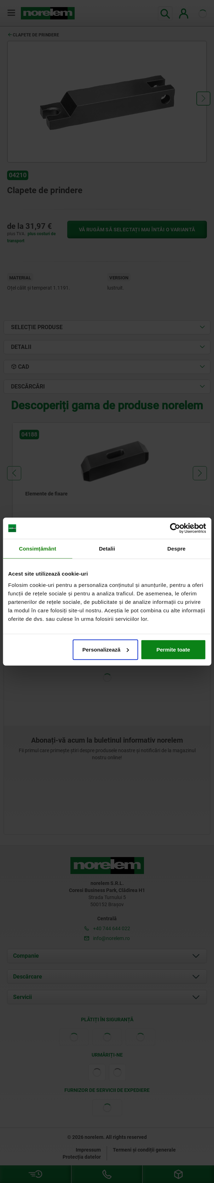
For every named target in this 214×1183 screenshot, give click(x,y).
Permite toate (173, 649)
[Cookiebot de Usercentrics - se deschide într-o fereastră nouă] (175, 528)
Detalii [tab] (107, 549)
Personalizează (105, 649)
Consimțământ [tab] (37, 549)
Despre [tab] (176, 549)
